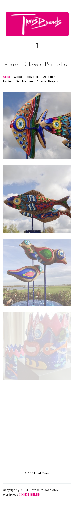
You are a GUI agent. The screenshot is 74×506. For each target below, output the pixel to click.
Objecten (49, 76)
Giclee (18, 76)
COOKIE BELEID (29, 494)
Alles (6, 76)
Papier (7, 81)
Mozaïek (33, 76)
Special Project (47, 81)
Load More (41, 473)
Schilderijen (24, 81)
